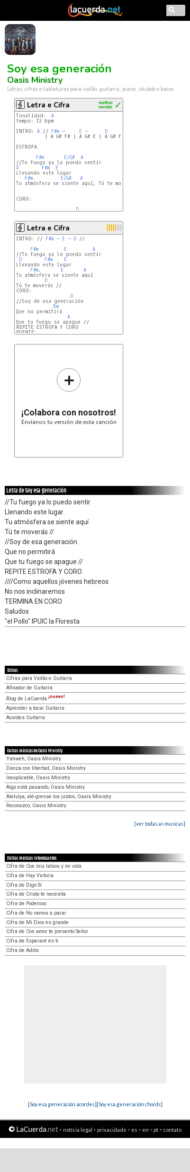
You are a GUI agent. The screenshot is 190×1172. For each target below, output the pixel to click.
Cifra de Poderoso (26, 903)
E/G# (69, 157)
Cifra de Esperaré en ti (32, 941)
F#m (55, 131)
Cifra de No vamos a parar (36, 913)
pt (156, 1130)
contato (172, 1130)
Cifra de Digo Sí (24, 885)
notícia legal (77, 1130)
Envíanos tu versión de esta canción (69, 396)
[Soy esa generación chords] (130, 1104)
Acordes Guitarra (25, 717)
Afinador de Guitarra (29, 688)
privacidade (112, 1130)
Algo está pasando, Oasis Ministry (45, 787)
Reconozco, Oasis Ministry (36, 805)
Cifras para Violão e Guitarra (39, 678)
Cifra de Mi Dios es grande (37, 922)
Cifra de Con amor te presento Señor (47, 931)
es (134, 1130)
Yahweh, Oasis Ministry (33, 759)
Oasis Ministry (35, 80)
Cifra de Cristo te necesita (36, 894)
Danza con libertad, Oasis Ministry (46, 768)
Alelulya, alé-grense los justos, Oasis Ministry (58, 796)
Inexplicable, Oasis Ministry (38, 778)
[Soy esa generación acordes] (62, 1104)
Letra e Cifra (48, 105)
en (145, 1130)
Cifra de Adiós (22, 950)
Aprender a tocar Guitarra (35, 708)
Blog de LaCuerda (35, 699)
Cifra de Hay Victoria (30, 875)
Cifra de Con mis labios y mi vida (43, 866)
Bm (56, 306)
